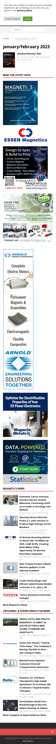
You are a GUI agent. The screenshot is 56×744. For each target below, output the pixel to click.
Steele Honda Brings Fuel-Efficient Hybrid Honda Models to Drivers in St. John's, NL (35, 584)
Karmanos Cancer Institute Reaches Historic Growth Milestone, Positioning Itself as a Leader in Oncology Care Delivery (35, 503)
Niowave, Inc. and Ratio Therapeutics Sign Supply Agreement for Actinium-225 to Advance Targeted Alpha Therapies (34, 684)
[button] (52, 731)
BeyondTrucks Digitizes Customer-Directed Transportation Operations (34, 663)
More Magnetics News (15, 604)
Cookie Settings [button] (13, 18)
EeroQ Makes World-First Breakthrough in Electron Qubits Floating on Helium (33, 704)
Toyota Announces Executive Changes (35, 596)
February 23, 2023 (27, 57)
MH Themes (28, 741)
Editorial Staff (44, 57)
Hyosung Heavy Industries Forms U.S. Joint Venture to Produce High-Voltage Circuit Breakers (35, 522)
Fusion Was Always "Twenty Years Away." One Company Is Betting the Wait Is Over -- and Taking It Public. (35, 647)
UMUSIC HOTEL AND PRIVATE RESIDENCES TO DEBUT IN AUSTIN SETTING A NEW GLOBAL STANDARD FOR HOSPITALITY (34, 626)
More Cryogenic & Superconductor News (24, 715)
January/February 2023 (29, 53)
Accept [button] (28, 18)
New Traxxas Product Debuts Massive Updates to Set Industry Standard (35, 567)
